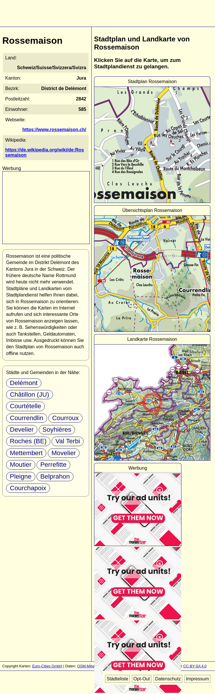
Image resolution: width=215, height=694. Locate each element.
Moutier (21, 464)
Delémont (24, 383)
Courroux (65, 418)
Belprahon (55, 476)
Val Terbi (67, 441)
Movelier (64, 453)
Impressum (197, 678)
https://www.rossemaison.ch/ (54, 129)
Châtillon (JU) (29, 394)
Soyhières (57, 429)
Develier (22, 429)
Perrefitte (53, 464)
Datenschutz (168, 678)
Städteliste (117, 678)
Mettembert (26, 453)
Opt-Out (141, 678)
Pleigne (21, 476)
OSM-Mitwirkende (92, 666)
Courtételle (25, 406)
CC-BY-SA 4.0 (195, 666)
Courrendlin (26, 418)
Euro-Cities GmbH (47, 666)
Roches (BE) (28, 441)
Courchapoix (28, 488)
